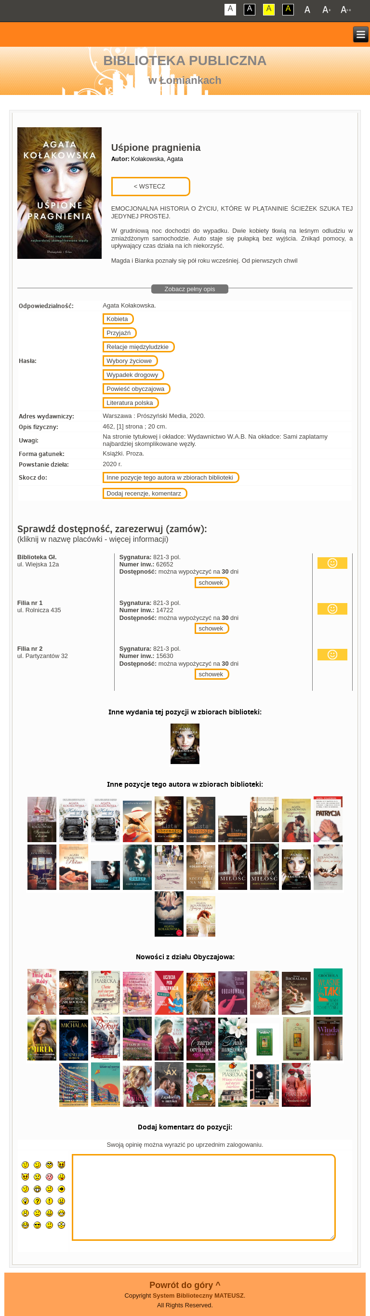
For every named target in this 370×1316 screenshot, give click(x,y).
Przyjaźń (118, 332)
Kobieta (117, 318)
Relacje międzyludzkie (137, 346)
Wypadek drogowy (132, 374)
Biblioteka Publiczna (185, 60)
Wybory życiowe (129, 360)
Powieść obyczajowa (135, 388)
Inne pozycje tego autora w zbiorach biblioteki (169, 477)
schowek (210, 582)
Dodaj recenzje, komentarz (143, 493)
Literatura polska (129, 402)
